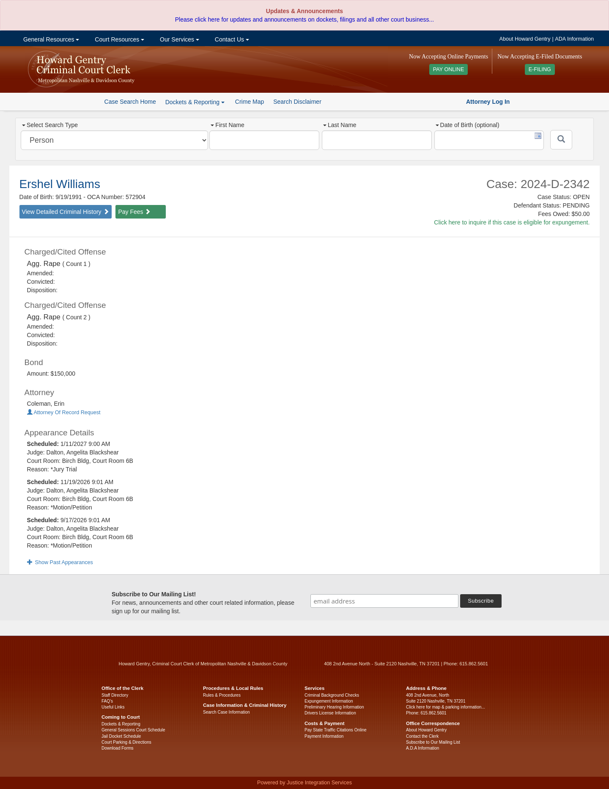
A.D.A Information (422, 748)
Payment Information (323, 736)
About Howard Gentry (525, 39)
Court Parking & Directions (126, 742)
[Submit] (561, 139)
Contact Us (231, 39)
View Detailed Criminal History (65, 211)
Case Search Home (130, 101)
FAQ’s (107, 701)
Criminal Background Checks (331, 695)
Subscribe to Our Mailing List (433, 742)
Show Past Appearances (60, 562)
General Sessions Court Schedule (133, 730)
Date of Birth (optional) (467, 125)
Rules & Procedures (222, 695)
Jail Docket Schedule (121, 736)
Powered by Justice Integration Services (304, 783)
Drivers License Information (330, 713)
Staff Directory (115, 695)
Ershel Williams (59, 184)
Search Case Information (226, 712)
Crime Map (249, 101)
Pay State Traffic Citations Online (335, 730)
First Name (227, 125)
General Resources (50, 39)
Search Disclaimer (297, 101)
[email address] (384, 601)
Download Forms (118, 748)
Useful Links (113, 707)
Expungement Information (328, 701)
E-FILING (540, 69)
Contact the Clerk (422, 736)
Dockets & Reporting (121, 724)
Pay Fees (134, 211)
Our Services (178, 39)
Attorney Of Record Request (64, 412)
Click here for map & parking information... (445, 707)
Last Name (340, 125)
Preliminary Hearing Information (334, 707)
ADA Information (574, 39)
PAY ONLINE (448, 69)
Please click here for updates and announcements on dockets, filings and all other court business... (304, 19)
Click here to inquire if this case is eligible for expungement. (512, 222)
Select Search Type (50, 125)
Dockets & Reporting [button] (195, 102)
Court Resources (118, 39)
